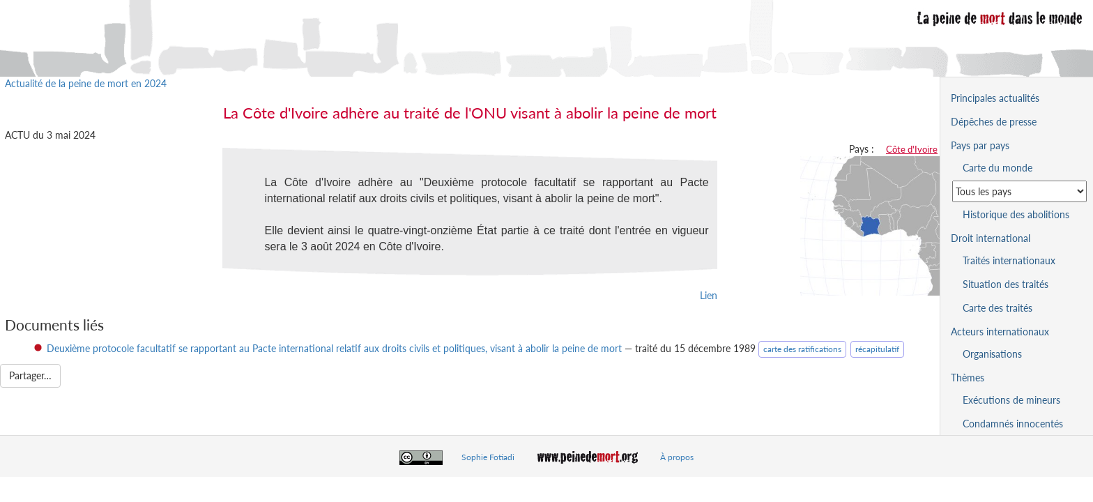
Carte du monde (997, 168)
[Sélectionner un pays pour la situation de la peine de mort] (1019, 191)
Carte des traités (997, 308)
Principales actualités (995, 98)
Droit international (990, 238)
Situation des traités (1005, 284)
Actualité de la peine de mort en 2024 (86, 83)
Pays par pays (980, 145)
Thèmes (967, 377)
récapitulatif (877, 349)
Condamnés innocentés (1013, 423)
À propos (677, 457)
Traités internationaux (1009, 260)
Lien (708, 295)
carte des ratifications (802, 349)
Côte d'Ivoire (912, 149)
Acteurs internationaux (1000, 331)
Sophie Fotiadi (487, 457)
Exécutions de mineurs (1011, 400)
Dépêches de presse (994, 122)
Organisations (992, 354)
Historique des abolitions (1016, 214)
